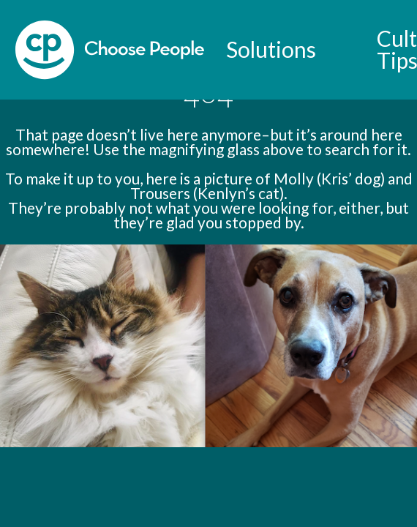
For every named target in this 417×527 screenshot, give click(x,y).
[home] (109, 50)
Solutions (271, 49)
